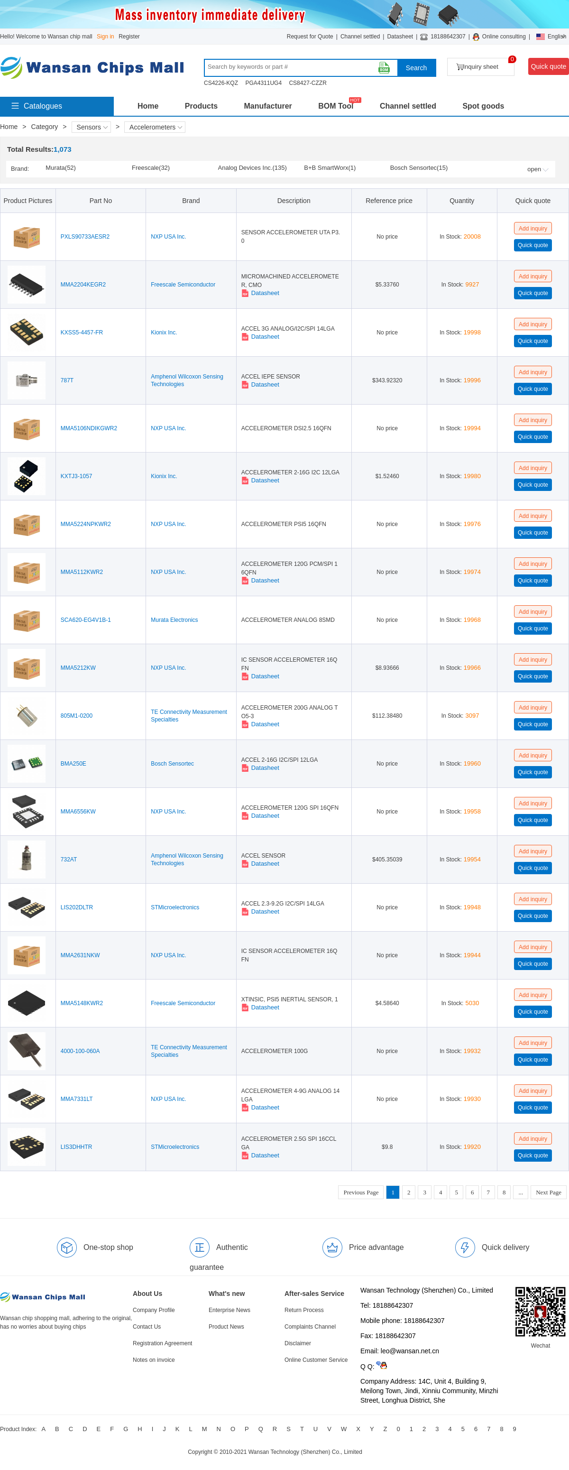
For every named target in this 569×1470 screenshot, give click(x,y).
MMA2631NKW (80, 955)
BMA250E (73, 763)
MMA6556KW (78, 811)
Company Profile (154, 1310)
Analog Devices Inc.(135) (252, 167)
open (538, 169)
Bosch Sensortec (172, 763)
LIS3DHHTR (76, 1147)
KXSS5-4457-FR (82, 332)
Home (148, 106)
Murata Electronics (174, 620)
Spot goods (483, 106)
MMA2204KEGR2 (83, 284)
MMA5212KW (78, 668)
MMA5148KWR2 (82, 1003)
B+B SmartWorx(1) (330, 167)
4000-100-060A (80, 1051)
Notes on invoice (154, 1360)
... (520, 1192)
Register (129, 36)
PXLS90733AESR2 (85, 236)
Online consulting (504, 36)
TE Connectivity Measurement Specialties (189, 716)
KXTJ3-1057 (76, 476)
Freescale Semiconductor (183, 284)
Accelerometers (156, 127)
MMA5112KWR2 (82, 572)
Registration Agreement (162, 1343)
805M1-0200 (76, 715)
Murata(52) (61, 167)
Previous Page (360, 1192)
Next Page (548, 1192)
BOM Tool (335, 106)
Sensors (92, 127)
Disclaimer (297, 1343)
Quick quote (549, 66)
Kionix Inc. (164, 332)
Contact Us (147, 1326)
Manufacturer (268, 106)
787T (67, 380)
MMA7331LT (77, 1099)
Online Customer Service (316, 1360)
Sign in (105, 36)
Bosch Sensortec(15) (419, 167)
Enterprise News (229, 1310)
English (551, 36)
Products (201, 106)
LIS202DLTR (77, 907)
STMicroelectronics (175, 907)
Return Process (304, 1310)
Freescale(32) (151, 167)
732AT (69, 859)
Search (416, 68)
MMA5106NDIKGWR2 (89, 428)
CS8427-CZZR (307, 83)
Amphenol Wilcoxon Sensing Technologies (187, 380)
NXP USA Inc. (168, 236)
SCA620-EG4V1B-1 (86, 620)
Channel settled (360, 36)
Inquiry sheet (485, 64)
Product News (226, 1326)
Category (44, 126)
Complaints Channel (310, 1326)
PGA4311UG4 (263, 83)
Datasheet (400, 36)
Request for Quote (310, 36)
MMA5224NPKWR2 (86, 524)
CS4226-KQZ (221, 83)
